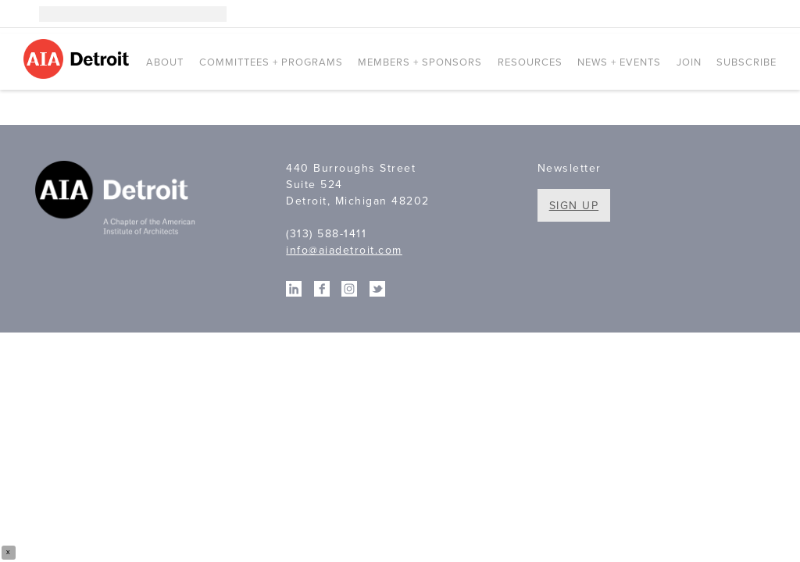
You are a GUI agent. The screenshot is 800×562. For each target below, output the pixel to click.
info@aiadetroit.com (344, 250)
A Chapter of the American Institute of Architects (117, 200)
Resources (530, 62)
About (165, 62)
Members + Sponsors (420, 62)
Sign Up (574, 205)
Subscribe (746, 62)
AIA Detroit (78, 59)
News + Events (619, 62)
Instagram (698, 14)
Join (689, 62)
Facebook (745, 14)
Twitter (769, 14)
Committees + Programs (271, 62)
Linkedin (722, 14)
